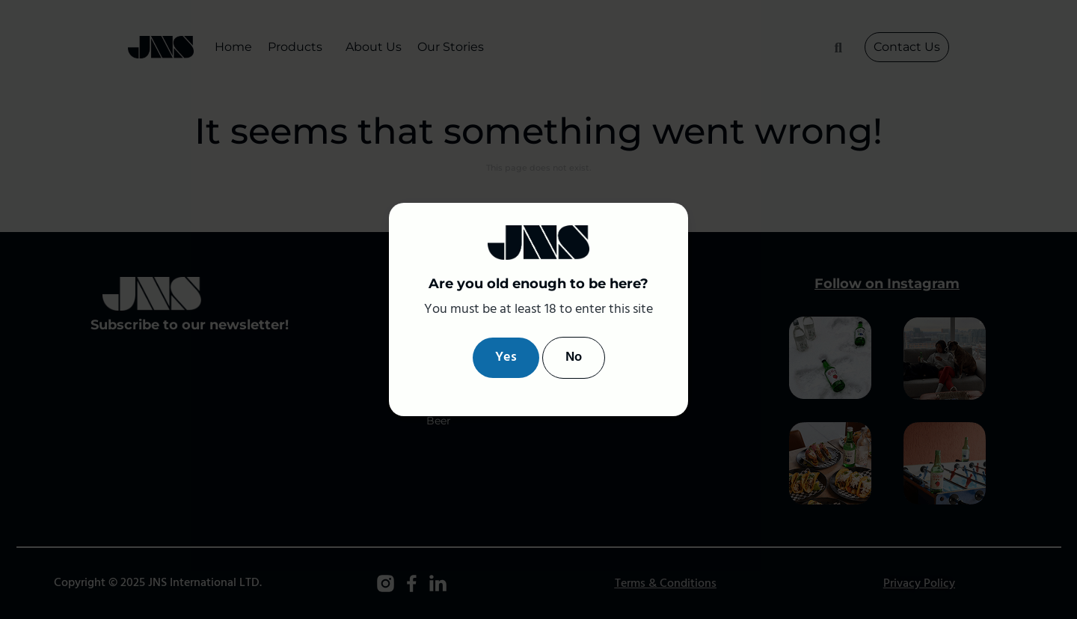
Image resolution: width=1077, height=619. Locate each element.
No (573, 357)
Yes (506, 357)
